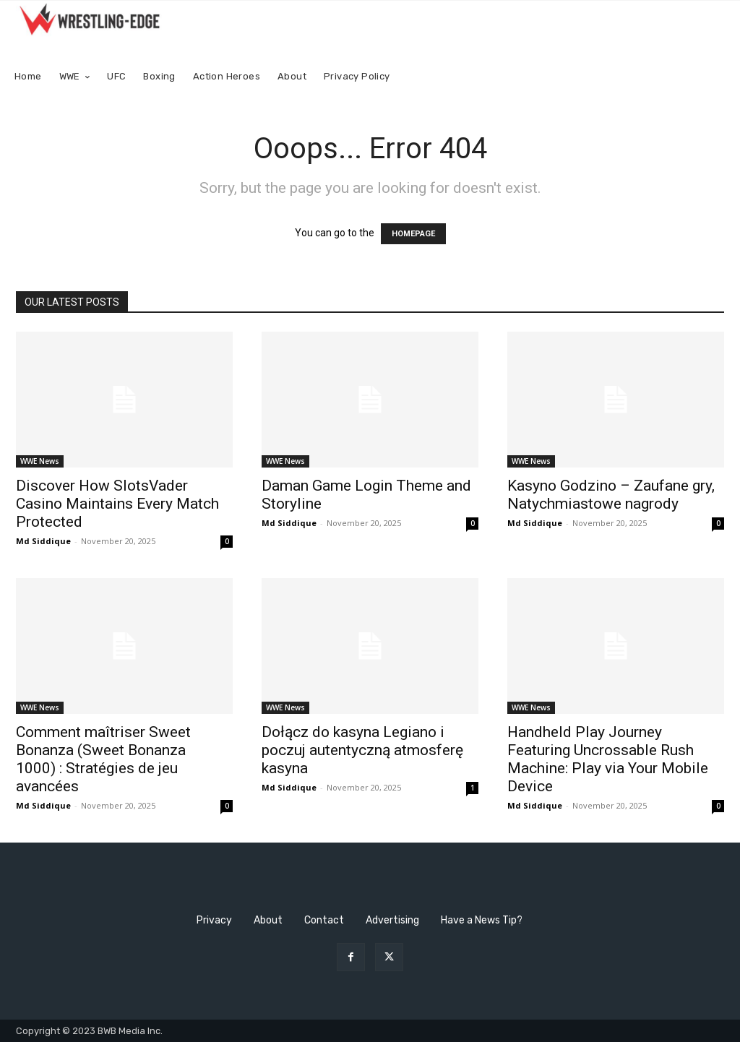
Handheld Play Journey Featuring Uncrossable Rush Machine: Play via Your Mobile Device (607, 759)
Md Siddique (43, 540)
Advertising (392, 920)
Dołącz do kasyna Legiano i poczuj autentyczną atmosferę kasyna (362, 750)
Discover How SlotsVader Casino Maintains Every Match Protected (117, 503)
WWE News (39, 461)
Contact (324, 920)
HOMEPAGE (413, 233)
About (268, 920)
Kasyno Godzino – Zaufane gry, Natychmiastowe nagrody (611, 494)
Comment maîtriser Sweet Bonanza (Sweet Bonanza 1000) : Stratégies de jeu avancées (103, 759)
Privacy (214, 920)
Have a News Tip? (481, 920)
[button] (710, 77)
